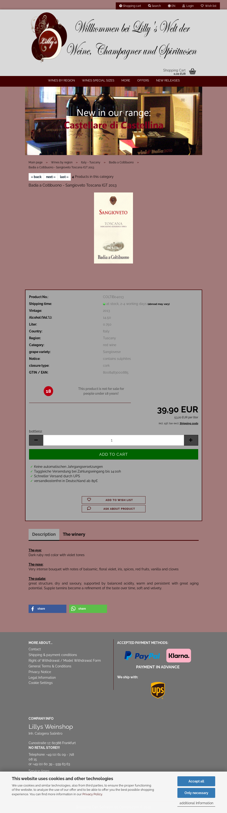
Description (44, 534)
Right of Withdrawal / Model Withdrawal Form (65, 660)
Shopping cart (130, 6)
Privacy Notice (40, 672)
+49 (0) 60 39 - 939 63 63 (51, 764)
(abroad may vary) (159, 304)
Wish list (208, 6)
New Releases (168, 80)
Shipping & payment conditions (53, 655)
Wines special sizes (98, 80)
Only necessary (196, 793)
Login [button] (188, 6)
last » (64, 177)
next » (51, 177)
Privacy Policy (92, 794)
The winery (74, 534)
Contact (35, 649)
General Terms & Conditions (50, 666)
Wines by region (61, 80)
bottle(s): (36, 431)
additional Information (196, 803)
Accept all (196, 781)
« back (36, 177)
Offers (143, 80)
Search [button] (154, 6)
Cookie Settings (41, 683)
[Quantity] (113, 440)
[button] (171, 5)
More (125, 80)
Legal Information (42, 677)
